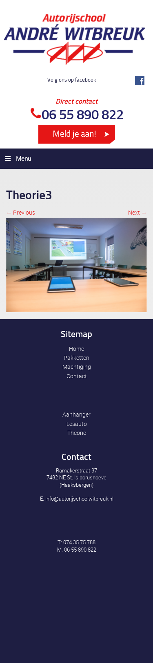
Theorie (76, 433)
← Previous (20, 212)
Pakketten (76, 357)
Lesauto (77, 424)
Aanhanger (76, 414)
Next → (137, 212)
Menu (17, 158)
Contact (77, 376)
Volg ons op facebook (71, 79)
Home (76, 349)
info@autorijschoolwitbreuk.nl (79, 498)
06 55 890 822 (83, 114)
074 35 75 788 (79, 542)
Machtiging (76, 366)
